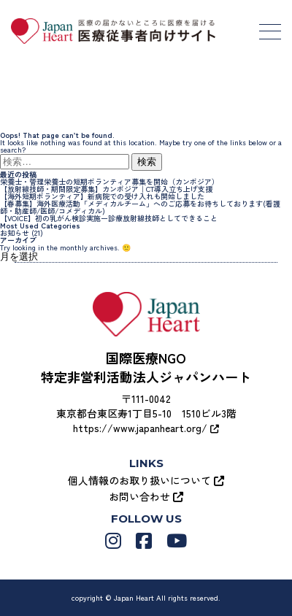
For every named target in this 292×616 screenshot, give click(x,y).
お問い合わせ (146, 496)
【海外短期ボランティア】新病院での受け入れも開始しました (102, 195)
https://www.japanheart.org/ (146, 427)
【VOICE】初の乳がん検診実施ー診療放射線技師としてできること (109, 217)
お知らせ (14, 232)
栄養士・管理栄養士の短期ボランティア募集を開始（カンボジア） (109, 181)
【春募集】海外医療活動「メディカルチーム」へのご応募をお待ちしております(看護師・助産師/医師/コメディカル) (140, 207)
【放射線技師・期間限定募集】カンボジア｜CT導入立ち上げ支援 (106, 188)
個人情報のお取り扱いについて (146, 480)
